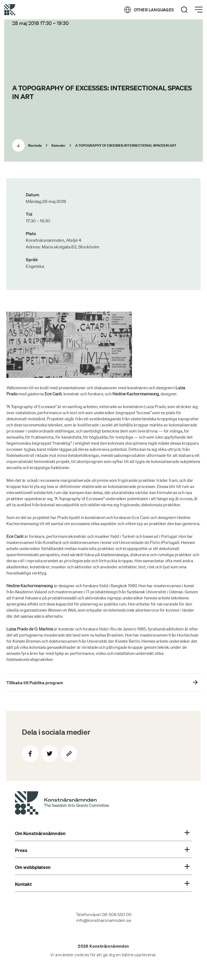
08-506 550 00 (116, 914)
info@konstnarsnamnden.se (103, 920)
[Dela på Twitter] (49, 753)
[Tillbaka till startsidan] (9, 9)
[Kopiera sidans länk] (69, 753)
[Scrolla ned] (18, 145)
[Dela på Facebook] (30, 753)
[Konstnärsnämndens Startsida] (62, 803)
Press (102, 850)
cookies (81, 954)
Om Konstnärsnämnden (102, 833)
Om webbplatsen (102, 867)
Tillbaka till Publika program (34, 682)
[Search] (184, 10)
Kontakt (102, 884)
